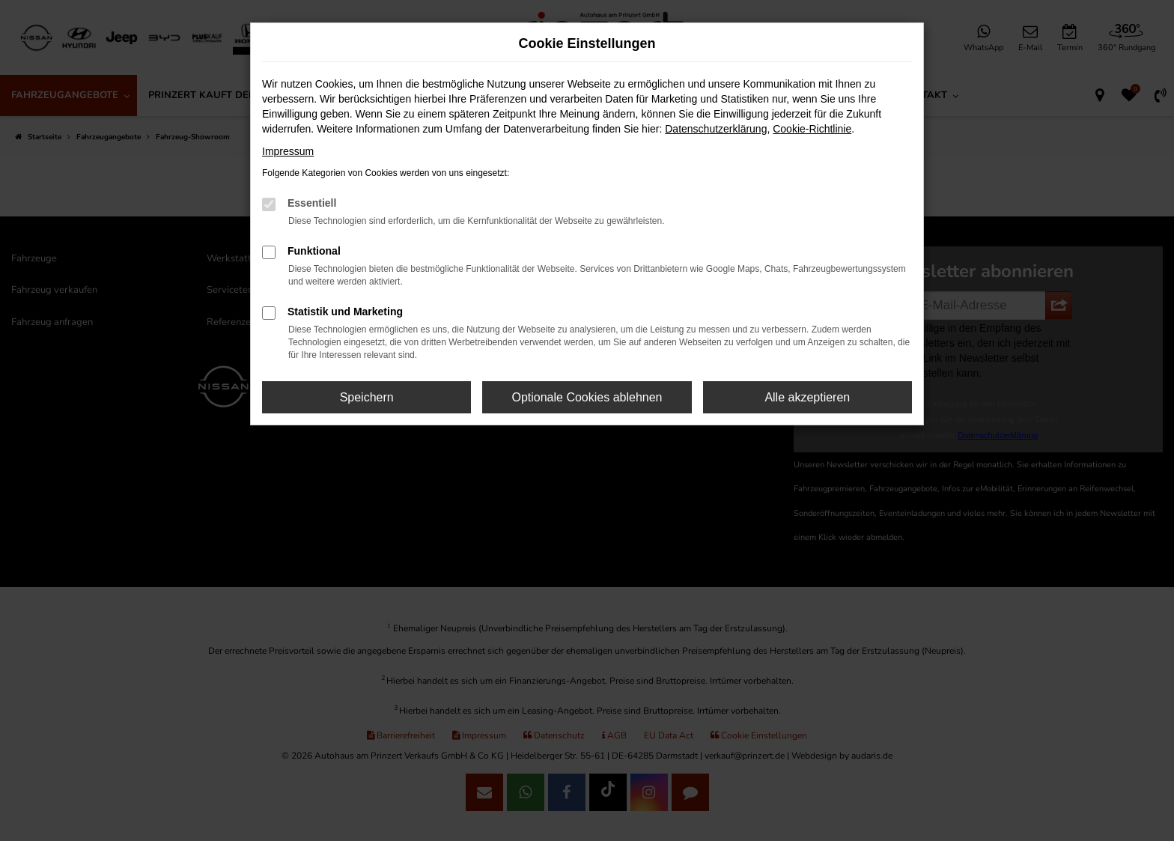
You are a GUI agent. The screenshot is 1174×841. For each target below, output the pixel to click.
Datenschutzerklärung (716, 129)
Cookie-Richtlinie (812, 129)
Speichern (367, 397)
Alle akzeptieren (807, 397)
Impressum (288, 151)
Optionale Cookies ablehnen (586, 397)
